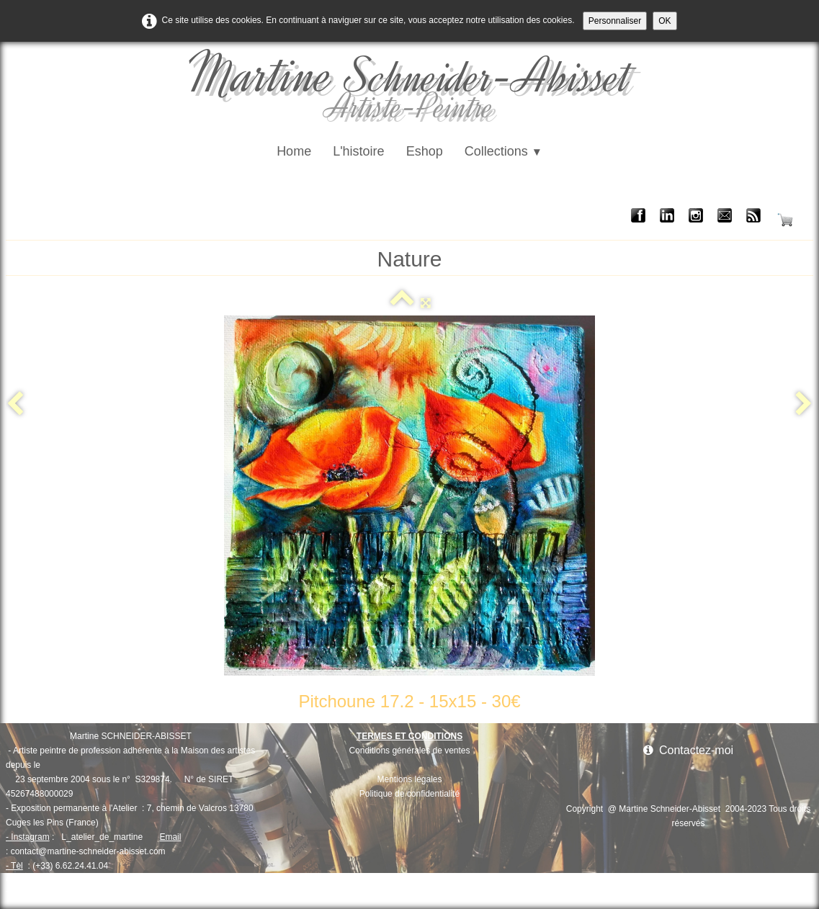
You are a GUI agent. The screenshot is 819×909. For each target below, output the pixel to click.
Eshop (424, 151)
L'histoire (358, 151)
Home (294, 151)
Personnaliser (614, 21)
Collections (503, 151)
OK (664, 21)
